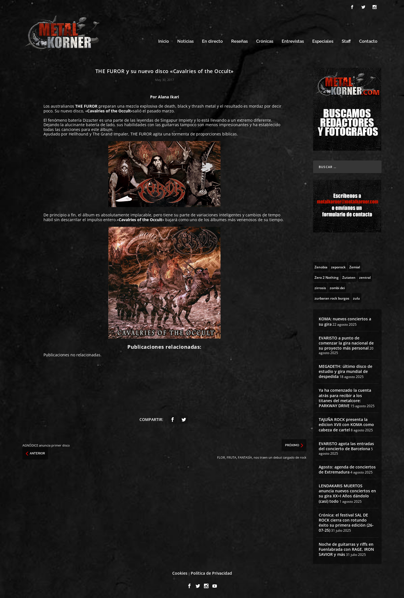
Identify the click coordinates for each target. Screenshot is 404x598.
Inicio (163, 41)
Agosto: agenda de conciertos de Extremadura (347, 469)
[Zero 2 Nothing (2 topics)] (326, 277)
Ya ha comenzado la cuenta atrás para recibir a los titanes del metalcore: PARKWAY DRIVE (345, 398)
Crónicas (264, 41)
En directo (212, 41)
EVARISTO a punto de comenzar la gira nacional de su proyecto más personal (346, 343)
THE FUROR (86, 106)
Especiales (322, 41)
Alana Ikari (168, 96)
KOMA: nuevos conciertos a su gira (345, 321)
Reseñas (239, 41)
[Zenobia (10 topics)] (321, 266)
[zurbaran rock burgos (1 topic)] (332, 298)
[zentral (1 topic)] (365, 277)
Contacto (368, 41)
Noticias (185, 41)
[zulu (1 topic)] (356, 298)
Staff (346, 41)
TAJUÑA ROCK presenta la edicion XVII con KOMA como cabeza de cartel (346, 424)
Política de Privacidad (211, 573)
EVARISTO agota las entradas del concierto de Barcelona (346, 446)
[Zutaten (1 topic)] (349, 277)
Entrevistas (293, 41)
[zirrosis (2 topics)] (320, 287)
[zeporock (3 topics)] (338, 266)
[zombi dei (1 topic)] (337, 287)
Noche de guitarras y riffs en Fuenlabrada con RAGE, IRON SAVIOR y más (346, 549)
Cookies (179, 573)
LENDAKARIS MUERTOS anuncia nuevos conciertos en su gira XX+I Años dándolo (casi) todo (347, 493)
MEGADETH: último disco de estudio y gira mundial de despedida (345, 371)
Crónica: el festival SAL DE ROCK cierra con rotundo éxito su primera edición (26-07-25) (346, 522)
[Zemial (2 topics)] (354, 266)
